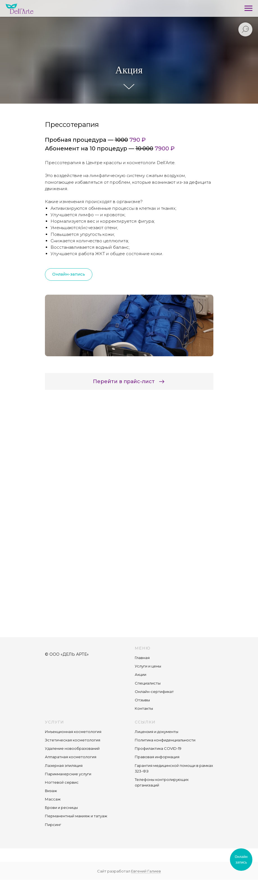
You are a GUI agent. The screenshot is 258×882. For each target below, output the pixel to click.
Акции (140, 674)
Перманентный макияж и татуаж (76, 816)
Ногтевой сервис (62, 782)
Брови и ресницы (61, 807)
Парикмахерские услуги (68, 774)
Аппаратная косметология (70, 757)
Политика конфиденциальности (165, 740)
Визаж (51, 790)
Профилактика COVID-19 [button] (158, 748)
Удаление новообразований (72, 748)
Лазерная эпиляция (64, 765)
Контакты (144, 708)
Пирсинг (53, 824)
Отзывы (142, 700)
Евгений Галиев (146, 871)
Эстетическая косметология (72, 740)
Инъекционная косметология (73, 731)
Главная (142, 657)
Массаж (53, 799)
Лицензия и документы (156, 731)
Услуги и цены (148, 666)
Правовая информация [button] (157, 757)
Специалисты (148, 683)
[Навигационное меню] (248, 8)
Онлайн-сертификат (154, 691)
